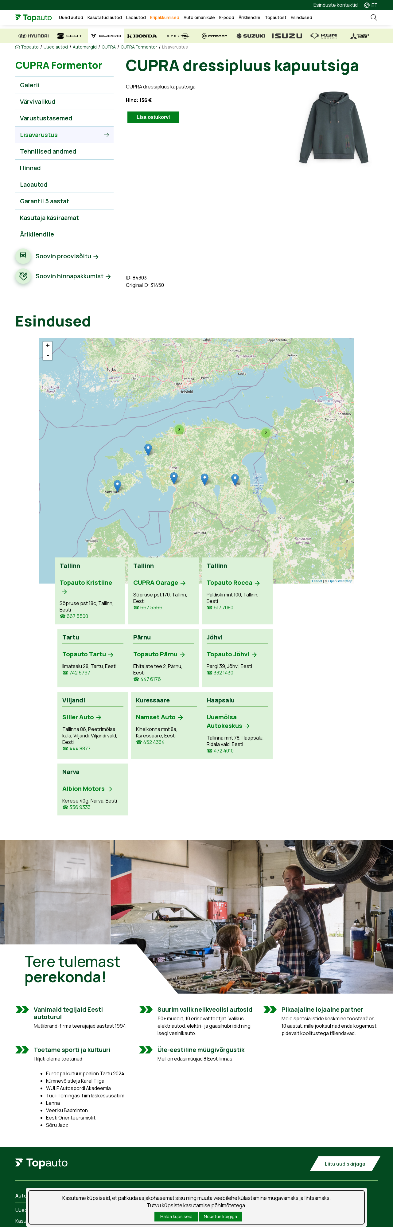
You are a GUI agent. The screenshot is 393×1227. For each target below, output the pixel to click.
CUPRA (109, 47)
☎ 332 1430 (144, 673)
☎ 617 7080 (216, 607)
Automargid (85, 47)
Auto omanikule (199, 17)
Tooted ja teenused (131, 1171)
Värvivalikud (38, 101)
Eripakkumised (164, 17)
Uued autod (71, 17)
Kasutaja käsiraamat (49, 217)
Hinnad (30, 168)
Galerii (30, 85)
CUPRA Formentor (139, 47)
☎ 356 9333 (145, 742)
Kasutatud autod (105, 17)
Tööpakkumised (221, 1160)
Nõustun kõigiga (220, 1216)
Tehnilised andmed (48, 151)
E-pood (226, 17)
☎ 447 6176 (73, 679)
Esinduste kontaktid (335, 5)
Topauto (30, 47)
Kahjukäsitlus (123, 1181)
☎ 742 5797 (288, 601)
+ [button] (48, 346)
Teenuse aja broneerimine (139, 1160)
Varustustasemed (46, 118)
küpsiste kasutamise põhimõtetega (203, 1205)
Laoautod (136, 17)
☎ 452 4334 (288, 679)
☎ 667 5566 (145, 607)
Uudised (212, 1171)
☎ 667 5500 (74, 616)
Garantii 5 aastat (44, 201)
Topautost (275, 17)
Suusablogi (215, 1181)
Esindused (301, 17)
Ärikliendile (249, 17)
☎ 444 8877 (217, 685)
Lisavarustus (175, 47)
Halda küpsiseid (176, 1216)
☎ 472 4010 (73, 757)
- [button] (47, 355)
